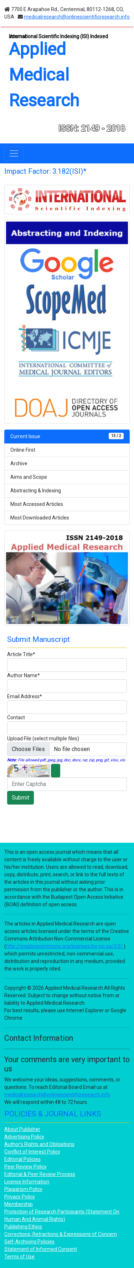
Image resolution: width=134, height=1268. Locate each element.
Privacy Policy (19, 1196)
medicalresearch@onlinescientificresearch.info (77, 17)
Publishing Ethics (23, 1226)
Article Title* (21, 654)
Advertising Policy (24, 1137)
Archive (18, 463)
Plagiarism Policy (23, 1189)
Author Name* (23, 675)
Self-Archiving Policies (29, 1241)
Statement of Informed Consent (40, 1249)
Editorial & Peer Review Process (39, 1174)
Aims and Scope (28, 477)
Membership (18, 1204)
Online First (22, 450)
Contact (16, 717)
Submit (20, 797)
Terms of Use (19, 1256)
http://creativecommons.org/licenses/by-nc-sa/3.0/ (65, 946)
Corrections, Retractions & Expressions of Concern (60, 1234)
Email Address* (24, 696)
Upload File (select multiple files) (43, 738)
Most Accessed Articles (36, 504)
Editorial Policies (22, 1159)
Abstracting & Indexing (35, 490)
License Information (26, 1182)
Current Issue (67, 436)
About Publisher (22, 1129)
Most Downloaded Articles (39, 518)
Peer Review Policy (25, 1167)
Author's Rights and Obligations (39, 1144)
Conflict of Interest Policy (32, 1152)
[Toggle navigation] (14, 153)
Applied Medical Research (44, 75)
